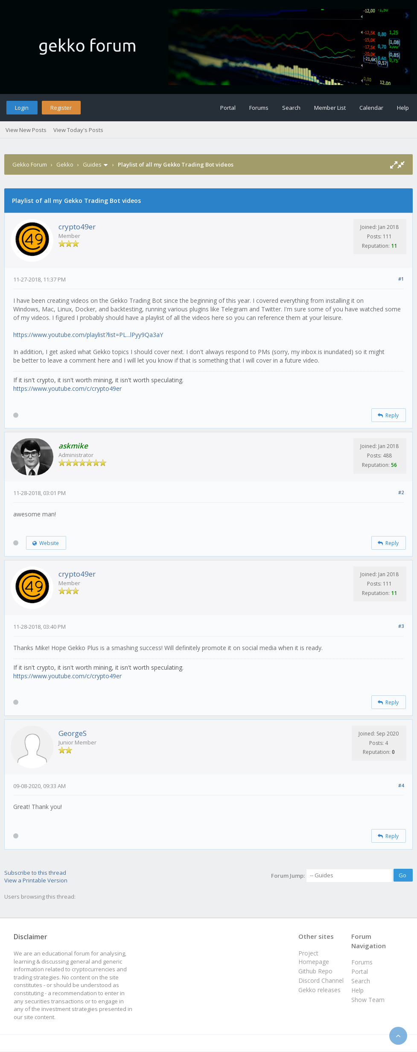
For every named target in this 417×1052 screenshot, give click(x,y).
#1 (401, 278)
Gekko (64, 164)
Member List (330, 107)
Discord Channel (321, 980)
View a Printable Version (35, 880)
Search (291, 107)
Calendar (371, 107)
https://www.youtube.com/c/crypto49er (67, 388)
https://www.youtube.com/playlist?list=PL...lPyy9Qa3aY (88, 335)
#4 (401, 785)
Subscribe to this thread (35, 872)
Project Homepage (313, 957)
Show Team (368, 1000)
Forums (258, 107)
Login (22, 107)
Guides (92, 164)
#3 (401, 626)
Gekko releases (319, 990)
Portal (228, 107)
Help (403, 107)
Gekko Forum (29, 164)
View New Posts (26, 130)
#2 (401, 492)
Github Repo (315, 971)
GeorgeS (72, 733)
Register (61, 107)
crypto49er (77, 226)
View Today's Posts (78, 130)
